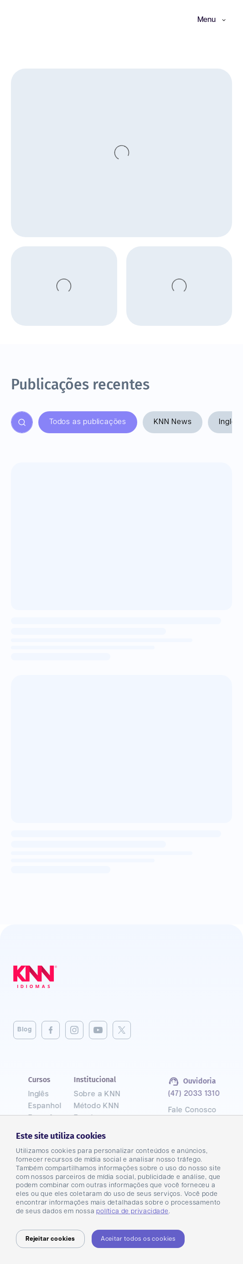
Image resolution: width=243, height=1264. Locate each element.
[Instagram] (59, 1030)
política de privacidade (132, 1211)
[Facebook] (35, 1030)
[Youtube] (83, 1030)
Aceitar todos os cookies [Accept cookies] (138, 1239)
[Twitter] (107, 1030)
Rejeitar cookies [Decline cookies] (50, 1239)
